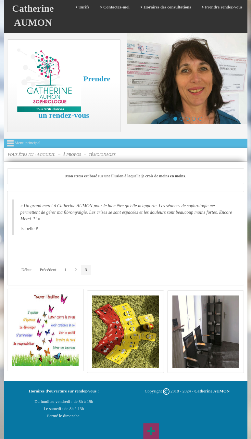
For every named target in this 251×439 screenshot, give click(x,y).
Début (26, 269)
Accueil (46, 154)
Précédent (48, 269)
